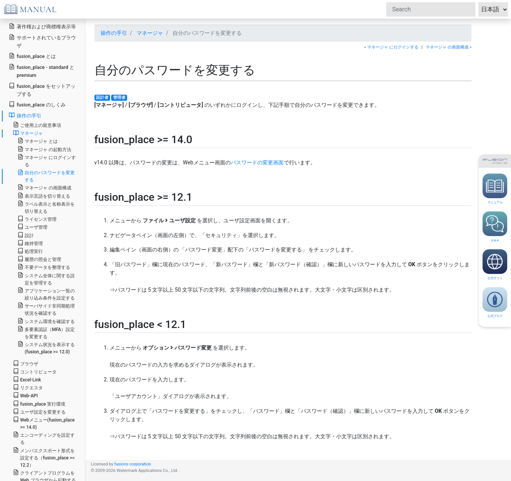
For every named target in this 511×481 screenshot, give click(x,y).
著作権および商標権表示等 (42, 26)
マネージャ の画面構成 (44, 187)
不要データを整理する (43, 267)
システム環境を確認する (46, 321)
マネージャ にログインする (46, 160)
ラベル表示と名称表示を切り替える (46, 207)
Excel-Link (27, 379)
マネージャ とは (37, 140)
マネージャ (28, 133)
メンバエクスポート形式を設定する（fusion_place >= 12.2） (44, 457)
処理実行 (30, 251)
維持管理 (30, 243)
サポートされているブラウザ (42, 41)
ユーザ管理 (32, 226)
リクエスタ (28, 387)
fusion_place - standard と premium (41, 71)
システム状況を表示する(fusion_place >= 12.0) (46, 348)
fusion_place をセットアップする (42, 90)
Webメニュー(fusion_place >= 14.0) (44, 423)
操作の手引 (25, 115)
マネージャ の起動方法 (44, 149)
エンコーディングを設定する (44, 438)
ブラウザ (25, 363)
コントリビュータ (35, 371)
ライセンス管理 (37, 219)
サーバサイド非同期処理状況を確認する (46, 309)
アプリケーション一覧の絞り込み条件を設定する (46, 294)
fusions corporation (132, 464)
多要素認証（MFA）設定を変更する (46, 332)
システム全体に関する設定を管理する (46, 279)
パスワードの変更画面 (257, 162)
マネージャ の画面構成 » (449, 47)
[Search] (430, 9)
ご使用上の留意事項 (37, 125)
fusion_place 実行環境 (39, 403)
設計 (25, 235)
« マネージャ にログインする (391, 47)
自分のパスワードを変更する (46, 176)
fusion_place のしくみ (37, 104)
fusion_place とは (32, 56)
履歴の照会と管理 (39, 259)
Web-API (25, 395)
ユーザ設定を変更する (39, 411)
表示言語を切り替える (43, 195)
